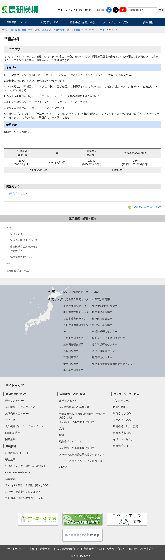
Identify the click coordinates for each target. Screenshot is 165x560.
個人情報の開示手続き (141, 548)
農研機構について (17, 22)
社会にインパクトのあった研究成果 (25, 465)
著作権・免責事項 (39, 548)
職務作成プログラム (70, 441)
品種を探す (47, 30)
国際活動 (10, 439)
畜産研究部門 (71, 357)
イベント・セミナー (124, 439)
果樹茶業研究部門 (73, 370)
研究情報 (11, 446)
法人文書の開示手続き (66, 548)
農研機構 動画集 (122, 432)
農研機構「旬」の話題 (125, 426)
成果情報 (10, 478)
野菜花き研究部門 (102, 299)
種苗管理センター (102, 357)
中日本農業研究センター (77, 312)
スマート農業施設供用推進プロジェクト (82, 454)
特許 (61, 435)
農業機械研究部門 (73, 344)
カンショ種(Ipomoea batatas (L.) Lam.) (85, 30)
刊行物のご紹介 (122, 413)
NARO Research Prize (17, 472)
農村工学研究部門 (73, 337)
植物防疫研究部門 (102, 318)
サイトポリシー (16, 548)
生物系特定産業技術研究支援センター (113, 363)
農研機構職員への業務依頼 (74, 407)
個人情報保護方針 (81, 556)
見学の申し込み (122, 419)
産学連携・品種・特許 (82, 22)
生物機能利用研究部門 (104, 305)
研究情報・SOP (50, 22)
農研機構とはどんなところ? (21, 407)
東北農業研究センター (76, 305)
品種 (37, 30)
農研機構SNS (120, 445)
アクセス (10, 419)
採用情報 (148, 22)
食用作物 (60, 30)
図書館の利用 (12, 432)
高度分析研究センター (104, 350)
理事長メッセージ (15, 400)
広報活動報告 (120, 407)
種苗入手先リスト (17, 193)
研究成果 (10, 459)
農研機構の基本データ (18, 413)
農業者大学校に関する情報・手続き (104, 548)
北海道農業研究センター (77, 299)
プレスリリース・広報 (115, 22)
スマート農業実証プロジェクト (23, 491)
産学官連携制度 (68, 400)
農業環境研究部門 (102, 312)
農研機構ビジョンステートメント (24, 426)
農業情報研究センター (104, 331)
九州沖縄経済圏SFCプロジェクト (24, 498)
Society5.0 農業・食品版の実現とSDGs (27, 485)
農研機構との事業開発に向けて (77, 422)
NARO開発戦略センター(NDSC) (81, 291)
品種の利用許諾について (147, 207)
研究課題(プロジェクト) (18, 453)
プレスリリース (122, 400)
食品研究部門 (71, 363)
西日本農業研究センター (77, 318)
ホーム (5, 30)
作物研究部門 (71, 350)
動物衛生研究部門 (102, 325)
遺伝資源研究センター (104, 344)
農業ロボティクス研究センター (110, 337)
